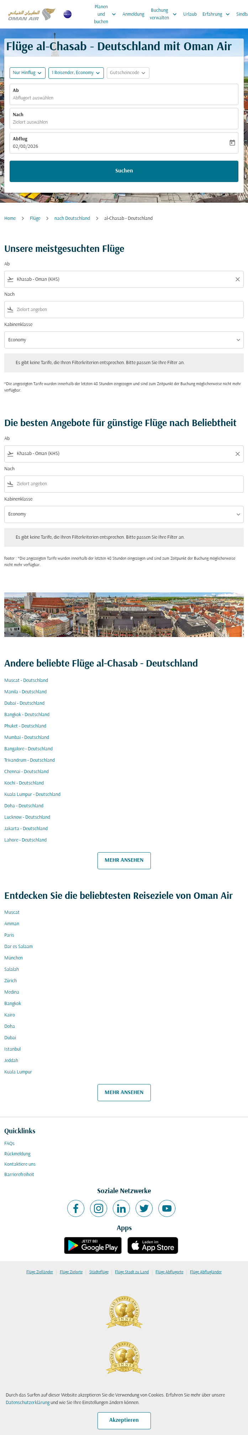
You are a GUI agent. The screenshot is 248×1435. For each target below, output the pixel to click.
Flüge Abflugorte (169, 1272)
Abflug (20, 139)
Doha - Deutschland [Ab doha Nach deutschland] (23, 806)
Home (10, 218)
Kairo (9, 1015)
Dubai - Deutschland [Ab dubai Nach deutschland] (24, 703)
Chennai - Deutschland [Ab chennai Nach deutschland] (26, 772)
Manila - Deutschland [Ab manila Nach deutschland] (25, 692)
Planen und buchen (107, 14)
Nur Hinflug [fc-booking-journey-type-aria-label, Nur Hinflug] (24, 73)
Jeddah (11, 1060)
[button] (76, 73)
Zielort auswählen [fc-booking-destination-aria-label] (30, 122)
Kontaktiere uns (20, 1164)
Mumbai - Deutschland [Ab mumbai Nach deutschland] (26, 737)
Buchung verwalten (165, 14)
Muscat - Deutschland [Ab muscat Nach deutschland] (26, 680)
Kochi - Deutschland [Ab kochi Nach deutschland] (24, 783)
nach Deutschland (72, 218)
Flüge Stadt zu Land (132, 1272)
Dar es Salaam (18, 946)
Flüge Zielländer (39, 1272)
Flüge (35, 218)
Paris (9, 935)
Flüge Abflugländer (206, 1272)
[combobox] (124, 279)
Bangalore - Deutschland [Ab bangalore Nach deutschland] (28, 749)
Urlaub (190, 14)
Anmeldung (133, 14)
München (13, 958)
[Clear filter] (237, 279)
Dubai (10, 1038)
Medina (11, 992)
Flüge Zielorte (71, 1272)
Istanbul (12, 1049)
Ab (16, 90)
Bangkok (12, 1003)
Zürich (10, 981)
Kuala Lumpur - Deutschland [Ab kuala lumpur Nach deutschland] (32, 794)
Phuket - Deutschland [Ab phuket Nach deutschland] (25, 726)
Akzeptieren (124, 1420)
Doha (9, 1026)
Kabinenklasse (18, 324)
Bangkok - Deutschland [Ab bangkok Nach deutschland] (26, 715)
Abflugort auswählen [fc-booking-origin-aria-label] (33, 98)
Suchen (124, 171)
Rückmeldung (17, 1154)
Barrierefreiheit (19, 1174)
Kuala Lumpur (18, 1072)
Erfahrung (217, 14)
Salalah (11, 969)
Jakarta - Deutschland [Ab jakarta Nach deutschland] (26, 829)
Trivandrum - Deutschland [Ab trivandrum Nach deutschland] (29, 760)
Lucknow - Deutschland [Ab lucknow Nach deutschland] (27, 817)
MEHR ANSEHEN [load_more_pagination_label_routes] (124, 860)
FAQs (9, 1143)
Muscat (12, 912)
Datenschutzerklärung (27, 1402)
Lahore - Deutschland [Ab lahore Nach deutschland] (25, 840)
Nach (18, 115)
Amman (11, 924)
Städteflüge (99, 1272)
